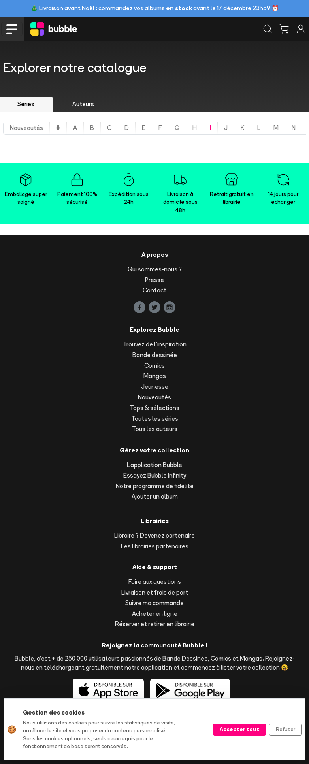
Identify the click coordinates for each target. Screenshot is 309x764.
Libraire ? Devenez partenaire (154, 535)
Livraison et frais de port (154, 592)
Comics (154, 365)
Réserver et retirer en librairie (154, 624)
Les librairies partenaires (154, 546)
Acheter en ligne (154, 613)
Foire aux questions (154, 581)
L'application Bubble (154, 465)
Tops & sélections (154, 408)
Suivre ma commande (154, 603)
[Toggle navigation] (12, 29)
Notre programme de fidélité (155, 486)
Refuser (285, 729)
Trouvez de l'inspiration (155, 344)
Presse (154, 280)
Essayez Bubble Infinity (154, 475)
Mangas (154, 376)
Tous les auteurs (154, 429)
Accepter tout (239, 729)
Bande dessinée (154, 355)
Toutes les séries (154, 418)
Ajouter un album (155, 496)
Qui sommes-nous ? (155, 269)
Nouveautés (154, 397)
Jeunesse (154, 386)
